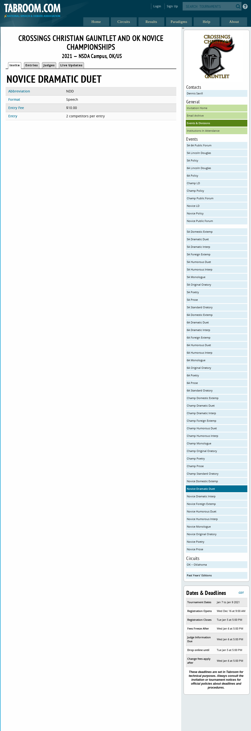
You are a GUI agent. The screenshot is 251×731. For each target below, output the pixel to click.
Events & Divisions (198, 123)
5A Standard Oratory (200, 307)
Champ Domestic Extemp (203, 398)
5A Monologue (196, 277)
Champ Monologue (199, 443)
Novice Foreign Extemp (201, 504)
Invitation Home (197, 108)
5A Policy (192, 160)
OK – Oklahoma (197, 564)
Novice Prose (195, 549)
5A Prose (192, 299)
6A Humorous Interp (199, 352)
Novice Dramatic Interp (201, 496)
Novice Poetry (195, 541)
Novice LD (193, 206)
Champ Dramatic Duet (201, 405)
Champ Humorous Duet (202, 428)
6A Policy (192, 175)
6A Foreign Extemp (198, 337)
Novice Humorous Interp (202, 519)
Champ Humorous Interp (202, 436)
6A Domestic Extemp (200, 315)
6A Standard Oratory (200, 390)
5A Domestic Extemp (200, 231)
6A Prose (192, 383)
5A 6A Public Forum (199, 145)
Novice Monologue (199, 526)
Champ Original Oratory (202, 451)
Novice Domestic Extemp (202, 481)
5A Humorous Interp (199, 269)
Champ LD (193, 183)
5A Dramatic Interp (198, 247)
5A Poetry (193, 292)
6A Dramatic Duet (198, 322)
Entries (31, 65)
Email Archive (195, 115)
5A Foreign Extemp (198, 254)
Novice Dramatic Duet (201, 489)
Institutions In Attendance (203, 130)
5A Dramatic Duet (198, 239)
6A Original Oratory (199, 368)
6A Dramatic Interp (198, 330)
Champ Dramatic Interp (201, 413)
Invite (15, 65)
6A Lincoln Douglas (199, 168)
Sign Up (172, 6)
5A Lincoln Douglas (199, 153)
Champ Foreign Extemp (201, 420)
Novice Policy (195, 213)
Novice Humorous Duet (201, 511)
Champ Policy (195, 190)
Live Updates (71, 65)
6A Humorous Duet (199, 345)
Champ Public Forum (200, 198)
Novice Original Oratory (202, 534)
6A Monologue (196, 360)
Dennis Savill (195, 93)
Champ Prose (195, 466)
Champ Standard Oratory (203, 473)
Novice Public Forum (200, 221)
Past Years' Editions (199, 575)
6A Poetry (193, 375)
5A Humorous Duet (199, 262)
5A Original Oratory (199, 284)
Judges (49, 65)
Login (157, 6)
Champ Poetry (196, 458)
